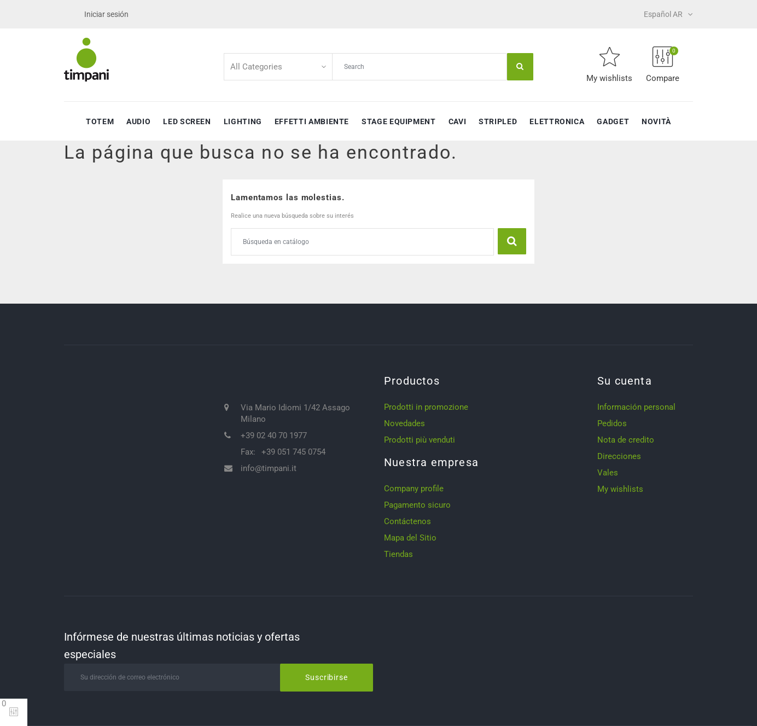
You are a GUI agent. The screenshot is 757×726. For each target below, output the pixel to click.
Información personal (636, 407)
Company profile (414, 488)
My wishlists (620, 489)
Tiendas (398, 554)
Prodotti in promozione (426, 407)
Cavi (458, 121)
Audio (138, 121)
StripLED (498, 121)
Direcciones (619, 456)
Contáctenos (407, 521)
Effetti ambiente (312, 121)
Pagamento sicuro (417, 505)
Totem (100, 121)
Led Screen (187, 121)
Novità (656, 121)
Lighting (243, 121)
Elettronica (556, 121)
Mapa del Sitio (410, 538)
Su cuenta (624, 380)
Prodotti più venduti (419, 440)
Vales (607, 473)
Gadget (613, 121)
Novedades (404, 423)
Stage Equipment (399, 121)
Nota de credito (625, 440)
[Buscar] (362, 241)
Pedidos (612, 423)
